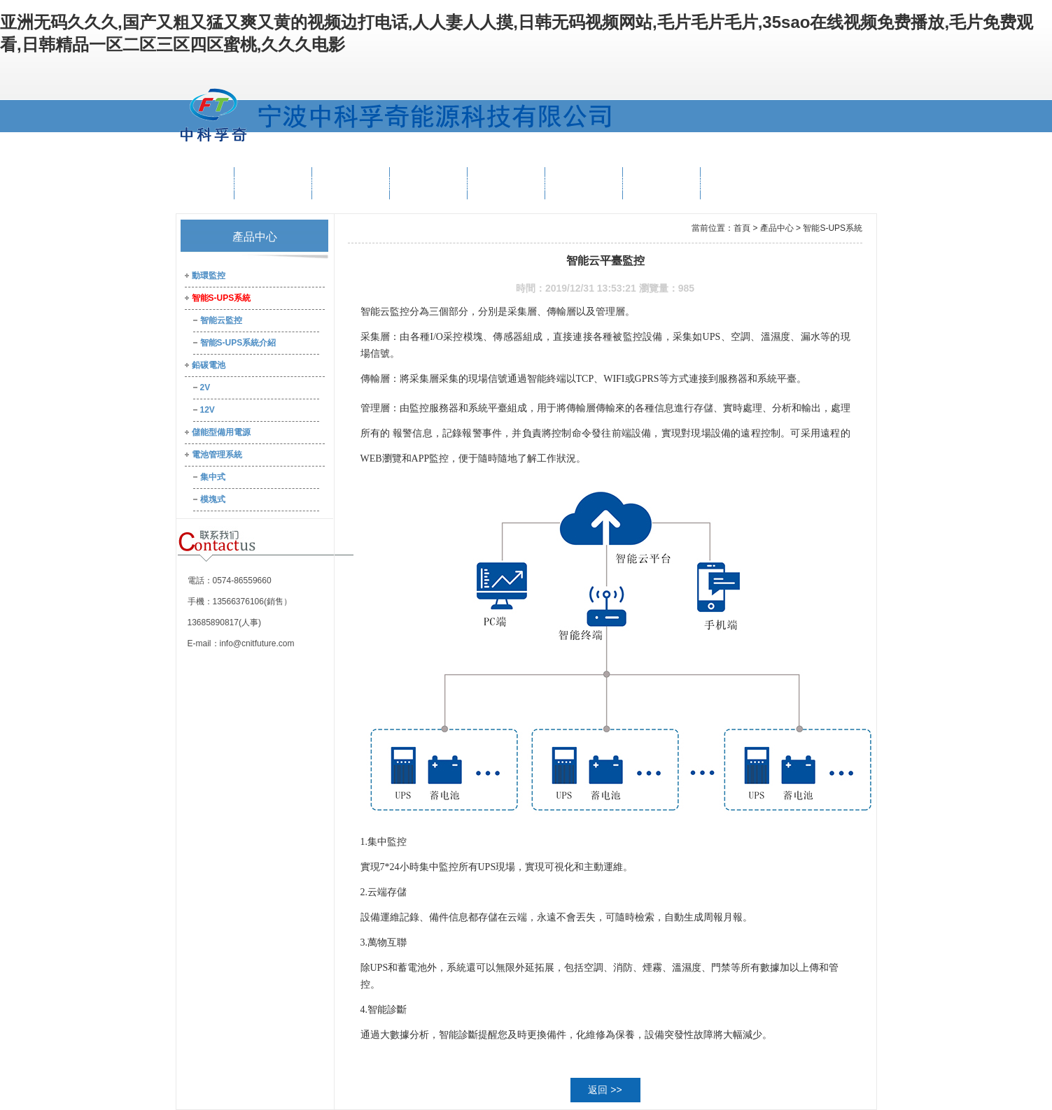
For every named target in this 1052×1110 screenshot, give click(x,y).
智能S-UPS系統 (221, 298)
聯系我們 (739, 183)
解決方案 (428, 183)
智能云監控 (221, 320)
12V (207, 410)
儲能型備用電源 (221, 432)
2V (205, 387)
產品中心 (350, 183)
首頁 (742, 228)
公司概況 (273, 183)
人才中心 (661, 183)
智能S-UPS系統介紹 (238, 343)
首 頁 (205, 183)
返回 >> (605, 1089)
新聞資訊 (583, 183)
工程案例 (506, 183)
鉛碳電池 (208, 365)
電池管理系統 (217, 455)
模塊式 (212, 499)
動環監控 (208, 275)
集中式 (212, 477)
